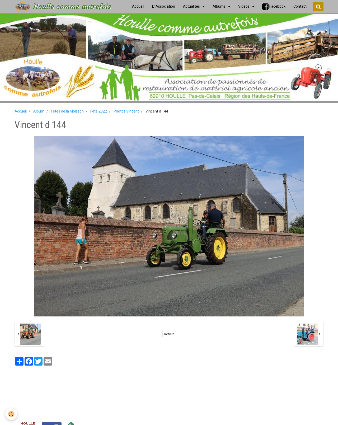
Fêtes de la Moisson (67, 111)
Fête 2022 (98, 111)
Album (38, 111)
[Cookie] (11, 414)
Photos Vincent (126, 111)
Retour (169, 334)
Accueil (21, 111)
